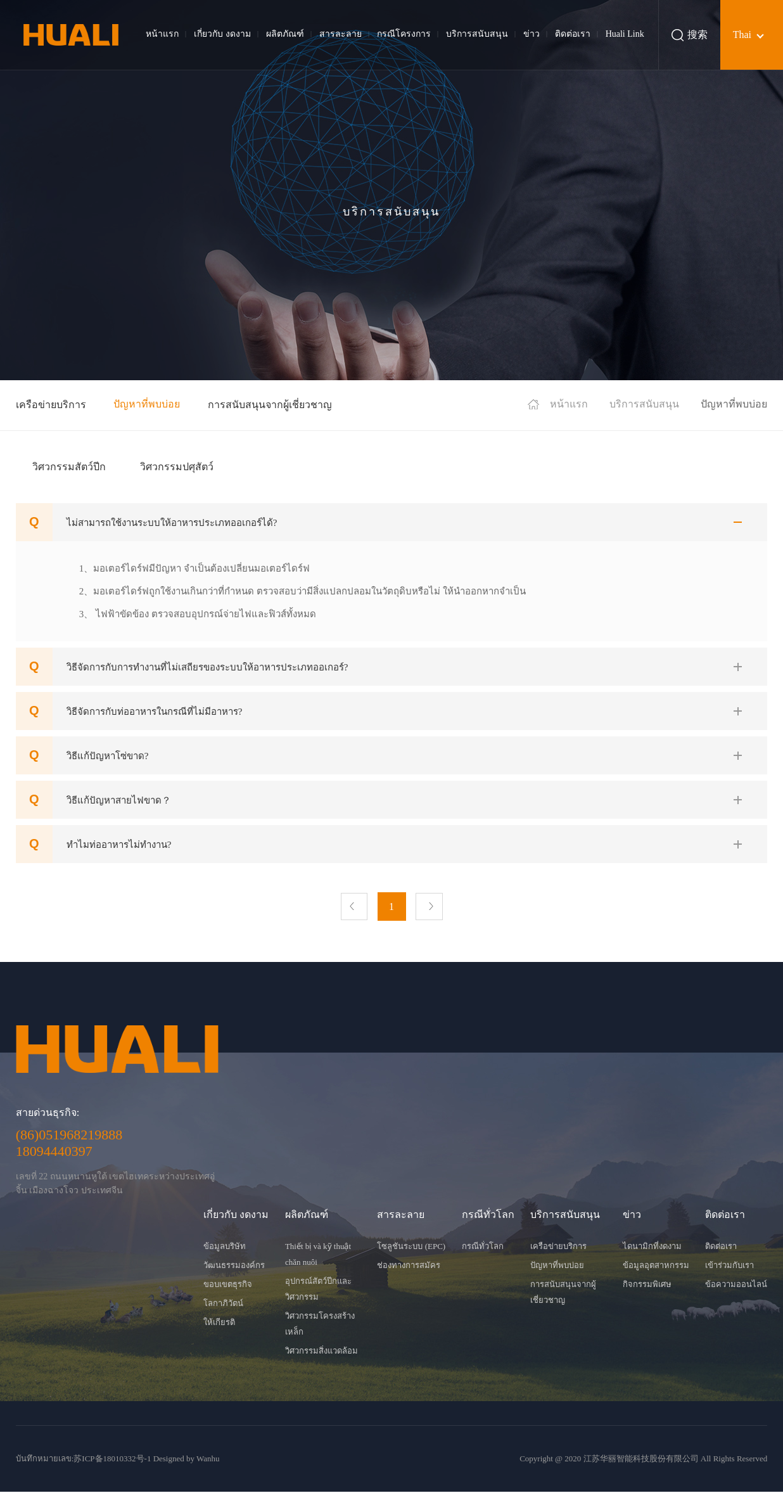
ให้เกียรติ (219, 1323)
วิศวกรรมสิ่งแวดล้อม (321, 1352)
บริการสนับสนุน (477, 34)
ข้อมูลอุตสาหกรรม (656, 1266)
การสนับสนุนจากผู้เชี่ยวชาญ (270, 404)
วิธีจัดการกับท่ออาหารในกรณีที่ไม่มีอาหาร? (155, 712)
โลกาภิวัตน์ (223, 1304)
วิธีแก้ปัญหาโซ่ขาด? (108, 756)
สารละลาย (340, 34)
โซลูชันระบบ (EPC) (411, 1247)
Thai (742, 34)
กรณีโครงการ (404, 34)
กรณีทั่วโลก (483, 1247)
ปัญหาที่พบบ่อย (146, 404)
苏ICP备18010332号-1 (112, 1459)
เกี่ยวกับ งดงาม (222, 34)
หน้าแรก (162, 34)
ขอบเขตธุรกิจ (227, 1285)
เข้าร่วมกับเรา (729, 1266)
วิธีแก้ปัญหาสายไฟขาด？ (119, 800)
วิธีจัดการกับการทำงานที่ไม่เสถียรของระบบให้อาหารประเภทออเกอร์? (207, 667)
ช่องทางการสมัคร (408, 1266)
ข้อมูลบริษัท (224, 1247)
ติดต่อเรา (572, 34)
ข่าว (531, 34)
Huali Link (625, 34)
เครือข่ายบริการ (51, 404)
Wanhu (208, 1459)
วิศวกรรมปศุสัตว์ (176, 466)
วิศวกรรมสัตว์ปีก (69, 466)
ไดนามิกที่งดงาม (652, 1247)
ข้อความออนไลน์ (736, 1285)
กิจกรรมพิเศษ (647, 1285)
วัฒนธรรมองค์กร (234, 1266)
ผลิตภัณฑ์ (285, 34)
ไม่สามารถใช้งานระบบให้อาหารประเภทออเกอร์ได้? (172, 523)
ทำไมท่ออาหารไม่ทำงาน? (119, 845)
